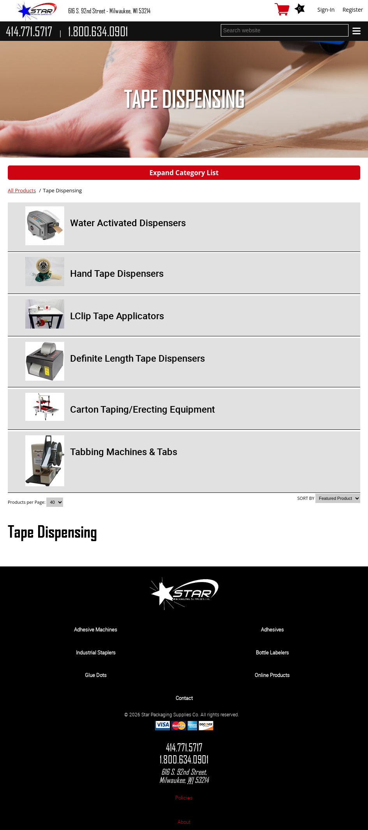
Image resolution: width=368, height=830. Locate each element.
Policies (184, 797)
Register (352, 9)
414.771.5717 (184, 748)
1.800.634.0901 (184, 760)
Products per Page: (27, 502)
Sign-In (326, 9)
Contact (184, 698)
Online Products (272, 675)
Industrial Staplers (96, 652)
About (184, 821)
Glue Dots (96, 675)
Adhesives (272, 629)
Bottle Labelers (272, 652)
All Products (22, 190)
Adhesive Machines (95, 629)
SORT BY (306, 498)
